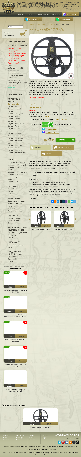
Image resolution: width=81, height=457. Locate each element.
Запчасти (11, 208)
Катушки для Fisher (15, 150)
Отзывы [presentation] (48, 154)
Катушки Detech (14, 128)
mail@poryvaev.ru (72, 438)
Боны (10, 179)
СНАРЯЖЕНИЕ (14, 215)
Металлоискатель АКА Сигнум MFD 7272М (15, 291)
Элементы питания (15, 211)
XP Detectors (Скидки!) (16, 61)
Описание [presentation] (38, 147)
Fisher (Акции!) (13, 63)
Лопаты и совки (14, 221)
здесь (47, 116)
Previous (29, 219)
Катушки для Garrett (15, 136)
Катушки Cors (13, 111)
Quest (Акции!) (13, 58)
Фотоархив (20, 435)
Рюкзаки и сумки (14, 218)
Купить (21, 286)
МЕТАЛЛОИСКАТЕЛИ (17, 45)
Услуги (44, 438)
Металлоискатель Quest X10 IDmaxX (15, 365)
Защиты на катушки (16, 201)
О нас (5, 438)
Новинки (11, 88)
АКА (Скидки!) (13, 51)
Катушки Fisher (13, 126)
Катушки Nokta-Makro (16, 124)
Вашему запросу (10, 446)
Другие (10, 261)
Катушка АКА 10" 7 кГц (40, 427)
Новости (19, 440)
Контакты (55, 14)
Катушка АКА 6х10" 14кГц (64, 229)
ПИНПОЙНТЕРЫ (15, 94)
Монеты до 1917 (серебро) (14, 168)
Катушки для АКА (14, 133)
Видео (30, 14)
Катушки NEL (13, 106)
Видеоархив (20, 438)
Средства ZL (12, 259)
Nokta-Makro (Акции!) (16, 56)
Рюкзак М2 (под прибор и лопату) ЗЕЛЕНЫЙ (15, 390)
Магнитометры (14, 80)
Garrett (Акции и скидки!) (17, 53)
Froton (10, 194)
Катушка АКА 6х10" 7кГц (41, 229)
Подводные (12, 85)
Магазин (32, 438)
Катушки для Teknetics (16, 153)
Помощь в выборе (16, 41)
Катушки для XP (14, 148)
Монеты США (13, 182)
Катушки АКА (13, 104)
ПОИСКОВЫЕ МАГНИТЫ (14, 187)
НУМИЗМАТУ (14, 242)
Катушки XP (12, 121)
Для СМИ (45, 435)
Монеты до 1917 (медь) (17, 165)
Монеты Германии (15, 177)
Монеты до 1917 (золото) (17, 172)
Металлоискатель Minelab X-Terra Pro (15, 341)
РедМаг (11, 191)
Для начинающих (14, 73)
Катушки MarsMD (14, 109)
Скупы (10, 223)
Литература (12, 235)
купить (62, 140)
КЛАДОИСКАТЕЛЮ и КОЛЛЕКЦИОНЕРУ (17, 228)
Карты (10, 237)
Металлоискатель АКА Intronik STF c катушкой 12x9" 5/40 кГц (15, 316)
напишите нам (61, 119)
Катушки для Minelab (16, 138)
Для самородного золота (17, 83)
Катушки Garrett (14, 119)
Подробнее (33, 104)
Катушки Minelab (14, 116)
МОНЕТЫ (12, 160)
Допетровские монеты (16, 162)
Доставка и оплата (42, 14)
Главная (6, 435)
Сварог (10, 65)
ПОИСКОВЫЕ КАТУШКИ (14, 100)
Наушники (12, 206)
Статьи (31, 435)
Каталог (20, 14)
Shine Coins (12, 257)
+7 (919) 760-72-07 (67, 435)
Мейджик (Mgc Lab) (15, 68)
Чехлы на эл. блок (15, 203)
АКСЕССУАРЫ (14, 198)
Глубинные (12, 78)
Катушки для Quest (15, 145)
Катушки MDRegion (15, 114)
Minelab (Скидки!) (14, 48)
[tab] (41, 147)
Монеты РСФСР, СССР (16, 174)
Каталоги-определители (17, 233)
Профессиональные (15, 75)
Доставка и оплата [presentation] (64, 147)
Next (76, 219)
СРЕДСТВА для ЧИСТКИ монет (15, 252)
